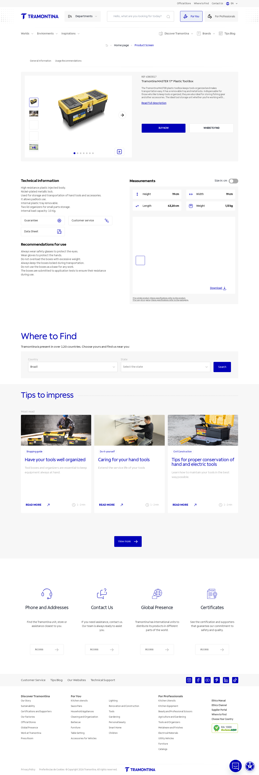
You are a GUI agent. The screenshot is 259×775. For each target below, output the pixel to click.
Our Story (26, 701)
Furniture (75, 727)
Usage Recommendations (68, 61)
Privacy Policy (28, 769)
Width (200, 194)
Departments (84, 16)
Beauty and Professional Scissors (175, 711)
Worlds (25, 33)
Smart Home (115, 727)
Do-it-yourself (107, 451)
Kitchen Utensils (167, 701)
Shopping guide (34, 451)
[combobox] (30, 367)
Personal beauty (117, 722)
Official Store (184, 3)
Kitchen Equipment (168, 706)
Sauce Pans (76, 706)
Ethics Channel (219, 705)
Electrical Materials (168, 733)
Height (147, 194)
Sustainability (28, 706)
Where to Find (201, 3)
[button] (250, 766)
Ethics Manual (219, 701)
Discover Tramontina (177, 33)
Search (222, 367)
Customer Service (33, 680)
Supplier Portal (219, 710)
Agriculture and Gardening (172, 717)
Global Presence (29, 727)
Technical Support (103, 680)
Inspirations (68, 33)
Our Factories (28, 717)
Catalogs (162, 749)
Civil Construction (182, 451)
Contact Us (217, 3)
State (124, 359)
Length (147, 205)
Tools (111, 711)
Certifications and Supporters (36, 711)
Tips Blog (229, 33)
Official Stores (28, 722)
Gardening (114, 717)
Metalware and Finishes (170, 727)
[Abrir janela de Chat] (235, 766)
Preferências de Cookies (52, 769)
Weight (200, 205)
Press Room (27, 738)
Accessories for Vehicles (84, 738)
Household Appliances (82, 711)
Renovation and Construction (124, 706)
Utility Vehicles (166, 738)
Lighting (113, 701)
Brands (207, 33)
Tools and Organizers (169, 722)
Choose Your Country (222, 719)
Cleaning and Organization (84, 717)
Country (33, 359)
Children (113, 733)
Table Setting (77, 733)
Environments (45, 33)
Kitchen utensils (79, 701)
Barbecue (76, 722)
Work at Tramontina (31, 733)
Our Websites (76, 680)
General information (40, 61)
